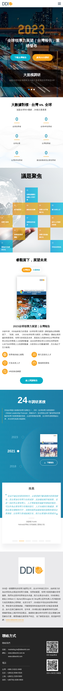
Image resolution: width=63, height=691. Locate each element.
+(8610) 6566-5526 (14, 673)
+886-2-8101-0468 (14, 669)
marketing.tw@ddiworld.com (19, 649)
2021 (11, 451)
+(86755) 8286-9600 (15, 680)
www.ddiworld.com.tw (15, 620)
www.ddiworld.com (15, 656)
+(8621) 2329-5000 (14, 676)
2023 (15, 437)
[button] (29, 89)
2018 (13, 466)
